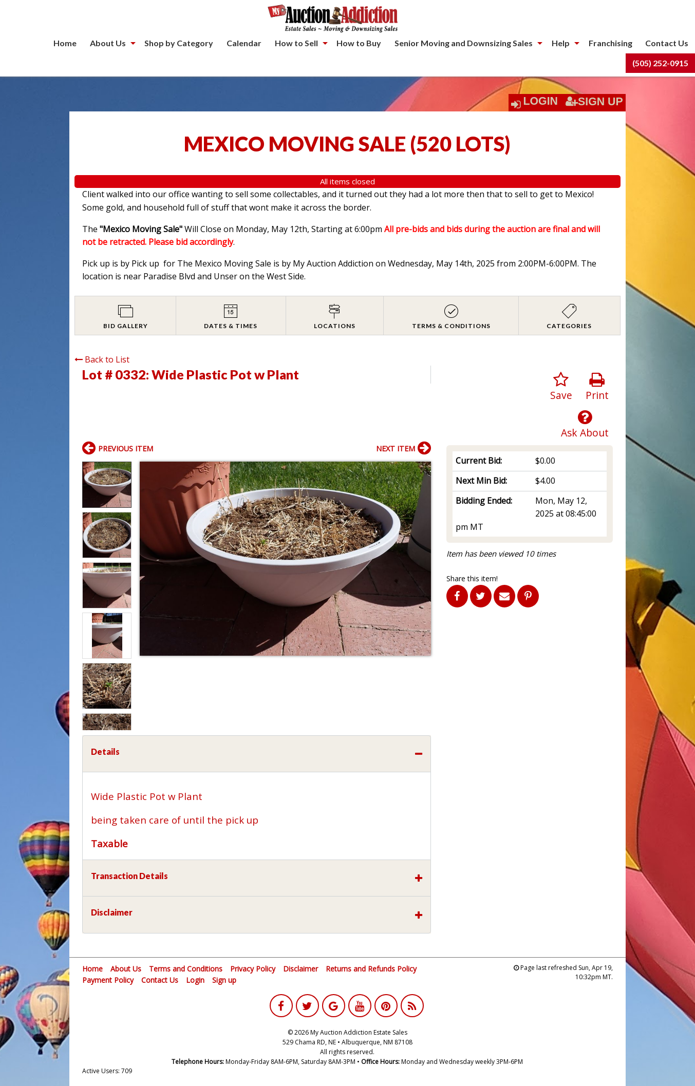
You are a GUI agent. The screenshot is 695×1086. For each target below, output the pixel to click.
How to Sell (296, 43)
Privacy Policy (252, 969)
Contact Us (666, 43)
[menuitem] (65, 43)
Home (65, 43)
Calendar (244, 43)
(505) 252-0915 (660, 63)
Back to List (101, 359)
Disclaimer (300, 969)
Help (561, 43)
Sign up (224, 980)
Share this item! (472, 578)
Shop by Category (178, 43)
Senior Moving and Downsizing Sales (464, 43)
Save (561, 387)
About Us (108, 43)
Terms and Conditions (185, 969)
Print (597, 387)
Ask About (585, 424)
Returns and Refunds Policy (371, 969)
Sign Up (594, 102)
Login (540, 101)
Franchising (610, 43)
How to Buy (358, 43)
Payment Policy (108, 980)
